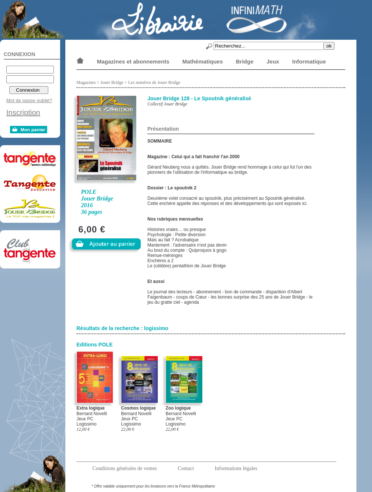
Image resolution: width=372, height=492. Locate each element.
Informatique (309, 61)
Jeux (273, 61)
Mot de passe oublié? (29, 100)
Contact (186, 468)
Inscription (23, 112)
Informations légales (236, 468)
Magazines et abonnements (133, 61)
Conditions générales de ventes (124, 468)
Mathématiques (202, 61)
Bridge (245, 61)
